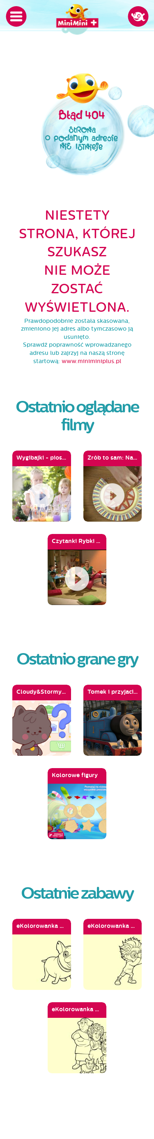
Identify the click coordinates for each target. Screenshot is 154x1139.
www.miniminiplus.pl (91, 361)
